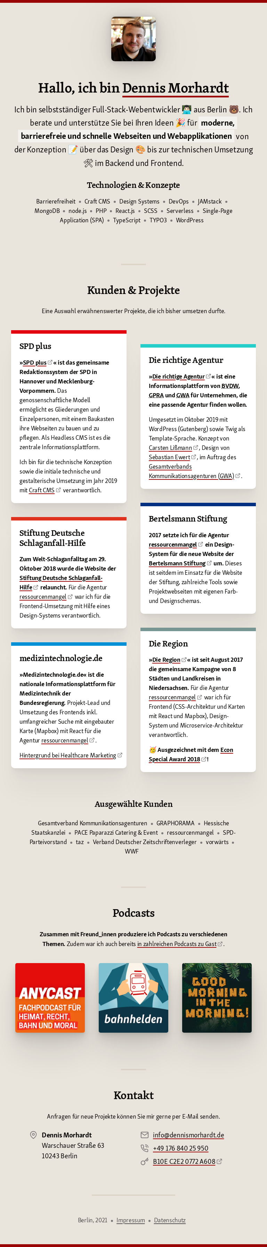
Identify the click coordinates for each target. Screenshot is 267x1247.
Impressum (130, 1220)
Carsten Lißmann (170, 448)
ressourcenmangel (42, 597)
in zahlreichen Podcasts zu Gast (177, 944)
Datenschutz (170, 1220)
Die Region (166, 660)
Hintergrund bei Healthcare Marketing (67, 755)
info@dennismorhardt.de (188, 1134)
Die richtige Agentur (178, 376)
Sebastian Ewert (169, 457)
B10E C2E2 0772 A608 (184, 1161)
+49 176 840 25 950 (181, 1148)
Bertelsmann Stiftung (177, 563)
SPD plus (35, 362)
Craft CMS (42, 490)
